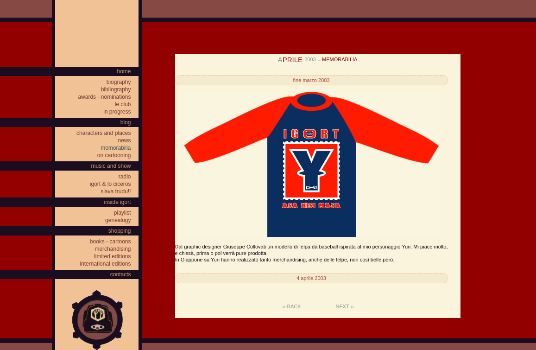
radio (125, 176)
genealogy (118, 220)
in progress (117, 111)
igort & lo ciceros (110, 184)
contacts (120, 274)
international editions (105, 264)
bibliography (116, 89)
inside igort (117, 202)
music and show (111, 166)
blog (125, 122)
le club (123, 104)
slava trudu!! (116, 191)
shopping (119, 231)
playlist (122, 213)
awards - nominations (104, 97)
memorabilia (116, 148)
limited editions (112, 256)
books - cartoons (110, 241)
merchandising (113, 249)
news (124, 140)
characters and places (103, 133)
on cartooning (114, 155)
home (124, 71)
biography (119, 82)
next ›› (345, 306)
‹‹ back (291, 306)
